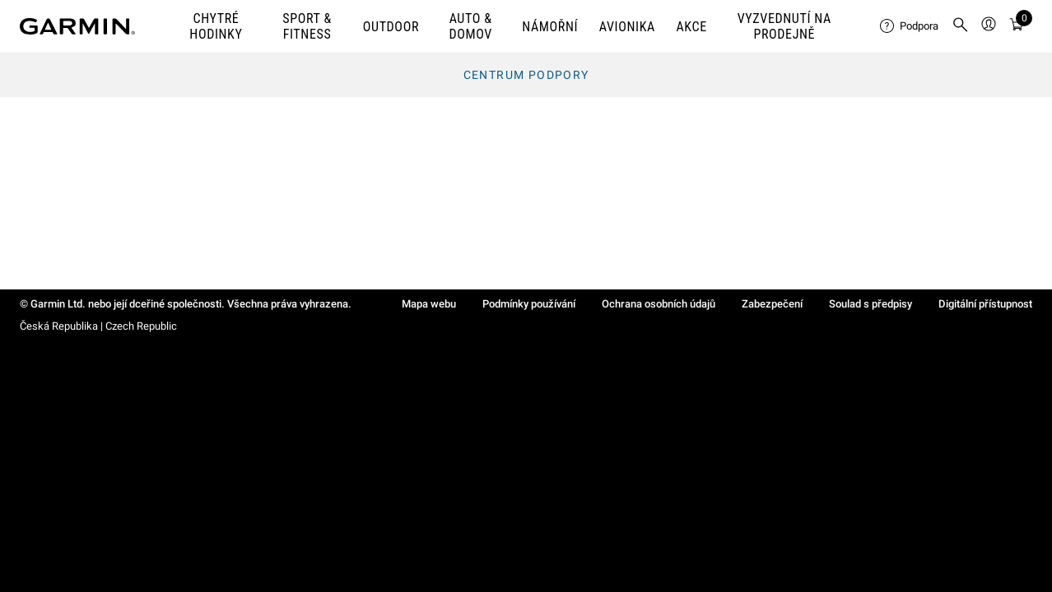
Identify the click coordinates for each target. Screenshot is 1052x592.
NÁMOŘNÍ (550, 27)
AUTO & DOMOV (470, 26)
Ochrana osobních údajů (658, 304)
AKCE (691, 27)
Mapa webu (429, 304)
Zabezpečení (772, 304)
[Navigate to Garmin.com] (77, 26)
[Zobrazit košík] (1016, 27)
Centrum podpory (526, 74)
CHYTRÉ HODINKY (215, 26)
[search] (960, 26)
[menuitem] (909, 26)
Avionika (627, 27)
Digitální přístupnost (985, 304)
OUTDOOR (391, 27)
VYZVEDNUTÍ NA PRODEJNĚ (784, 26)
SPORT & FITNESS (307, 26)
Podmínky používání (528, 304)
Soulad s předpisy (870, 304)
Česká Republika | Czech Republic (98, 326)
